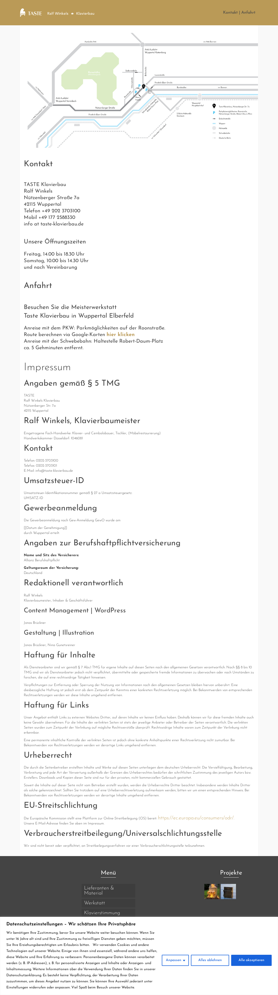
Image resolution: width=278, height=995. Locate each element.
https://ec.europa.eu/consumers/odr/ (196, 818)
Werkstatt (94, 903)
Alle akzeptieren (251, 960)
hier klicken (121, 334)
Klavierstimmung (102, 913)
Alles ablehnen (210, 960)
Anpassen (173, 960)
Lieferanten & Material (99, 891)
